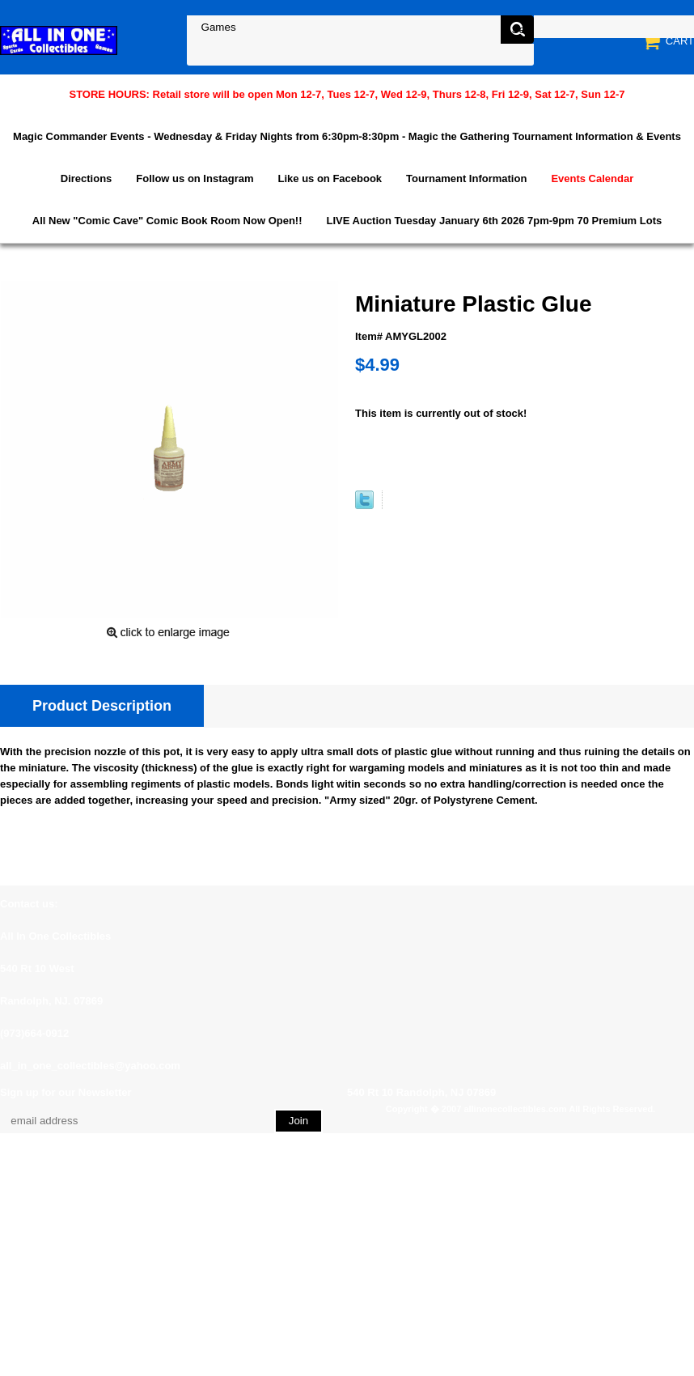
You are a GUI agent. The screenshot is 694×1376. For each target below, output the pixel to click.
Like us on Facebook (330, 178)
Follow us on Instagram (194, 178)
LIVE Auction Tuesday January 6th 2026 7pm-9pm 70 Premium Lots (494, 220)
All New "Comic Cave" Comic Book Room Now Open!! (167, 220)
